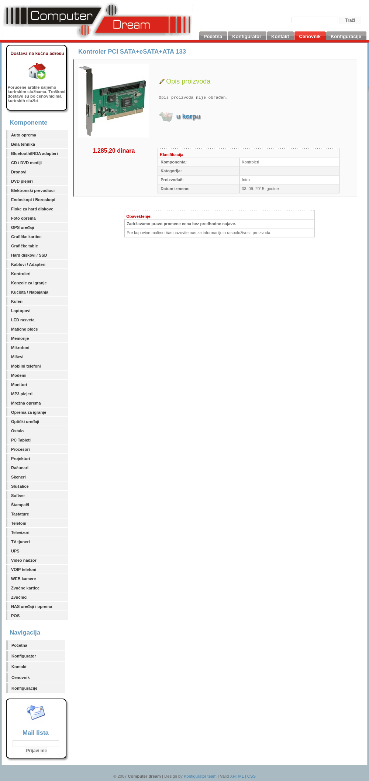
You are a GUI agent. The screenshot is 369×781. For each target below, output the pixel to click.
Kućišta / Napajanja (29, 292)
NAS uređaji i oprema (31, 606)
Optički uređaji (25, 421)
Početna (19, 645)
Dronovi (19, 172)
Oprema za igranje (28, 412)
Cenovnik (20, 677)
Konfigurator (23, 656)
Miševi (17, 357)
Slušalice (20, 486)
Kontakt (19, 667)
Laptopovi (21, 310)
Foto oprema (23, 218)
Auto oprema (23, 135)
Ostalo (17, 431)
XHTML (237, 776)
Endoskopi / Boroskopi (33, 199)
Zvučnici (19, 597)
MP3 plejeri (21, 394)
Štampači (20, 505)
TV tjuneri (20, 542)
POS (15, 615)
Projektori (20, 458)
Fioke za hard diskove (32, 209)
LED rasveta (23, 320)
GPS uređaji (22, 227)
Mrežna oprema (26, 403)
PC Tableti (21, 440)
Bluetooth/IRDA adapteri (34, 153)
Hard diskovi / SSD (29, 255)
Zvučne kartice (25, 588)
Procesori (20, 449)
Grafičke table (24, 246)
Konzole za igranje (29, 283)
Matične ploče (24, 329)
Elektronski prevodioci (33, 190)
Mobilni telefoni (26, 366)
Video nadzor (24, 560)
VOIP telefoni (23, 569)
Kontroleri (21, 273)
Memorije (20, 338)
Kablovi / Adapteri (28, 264)
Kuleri (17, 301)
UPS (15, 551)
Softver (18, 495)
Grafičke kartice (26, 236)
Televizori (20, 532)
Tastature (20, 514)
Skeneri (18, 477)
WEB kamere (23, 579)
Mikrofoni (20, 347)
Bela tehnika (23, 144)
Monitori (19, 384)
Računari (19, 468)
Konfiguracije (24, 688)
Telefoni (18, 523)
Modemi (19, 375)
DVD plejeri (22, 181)
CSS (251, 776)
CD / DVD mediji (26, 162)
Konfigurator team (200, 776)
